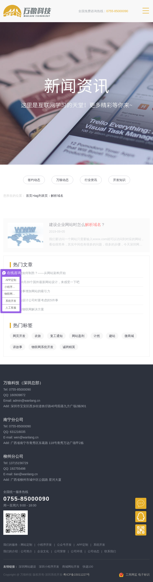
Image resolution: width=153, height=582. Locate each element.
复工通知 (56, 336)
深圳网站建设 (27, 566)
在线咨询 (140, 503)
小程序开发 (44, 544)
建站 (112, 336)
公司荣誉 (60, 551)
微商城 (129, 336)
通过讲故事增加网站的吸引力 (30, 291)
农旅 (38, 336)
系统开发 (99, 544)
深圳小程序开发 (49, 566)
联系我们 (110, 551)
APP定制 (82, 544)
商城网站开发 (70, 566)
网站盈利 (78, 336)
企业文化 (43, 551)
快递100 (88, 566)
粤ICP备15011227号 (76, 574)
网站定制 (26, 544)
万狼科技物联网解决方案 (27, 309)
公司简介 (26, 551)
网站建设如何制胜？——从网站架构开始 (38, 273)
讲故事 (17, 347)
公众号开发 (64, 544)
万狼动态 (62, 180)
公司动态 (93, 551)
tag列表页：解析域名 (48, 195)
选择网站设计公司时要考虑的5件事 (34, 300)
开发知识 (119, 180)
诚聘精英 (69, 347)
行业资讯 (91, 180)
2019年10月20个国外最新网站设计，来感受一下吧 (44, 282)
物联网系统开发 (42, 347)
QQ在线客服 (140, 516)
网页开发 (19, 336)
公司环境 (76, 551)
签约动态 (34, 180)
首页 (29, 195)
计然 (97, 336)
